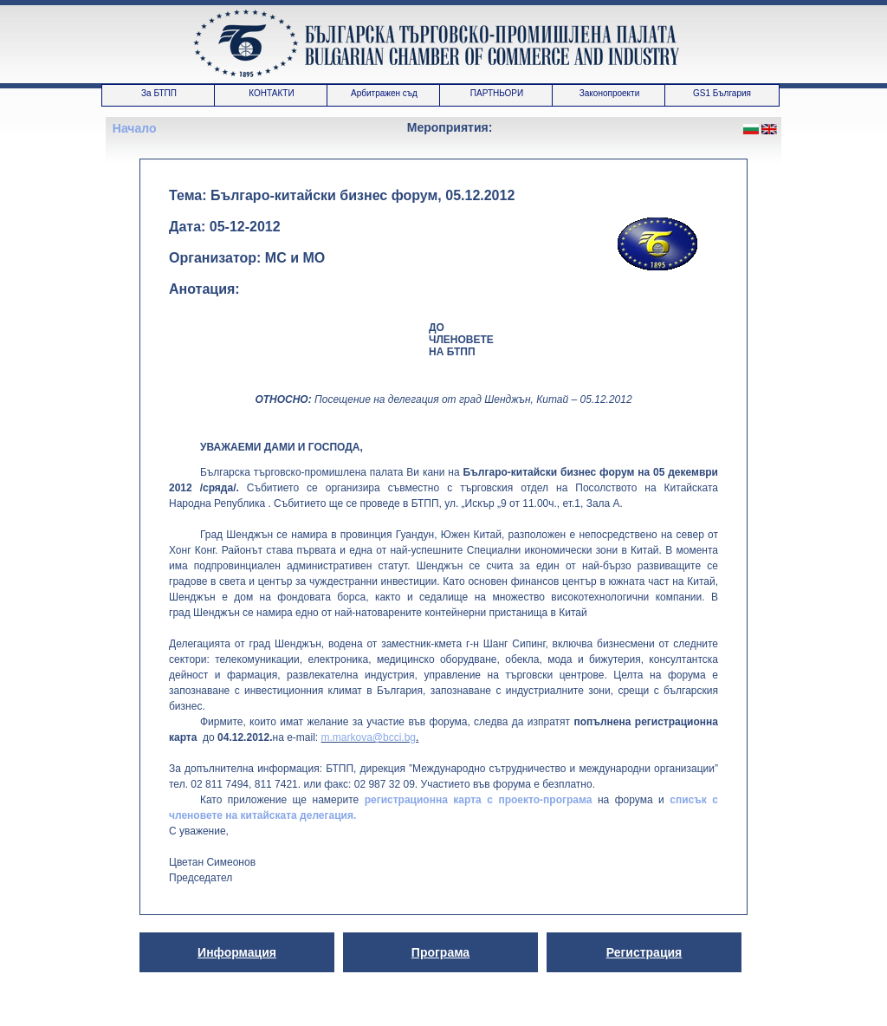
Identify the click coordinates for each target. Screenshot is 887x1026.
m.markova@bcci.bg (368, 737)
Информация (236, 952)
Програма (440, 952)
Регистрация (644, 952)
